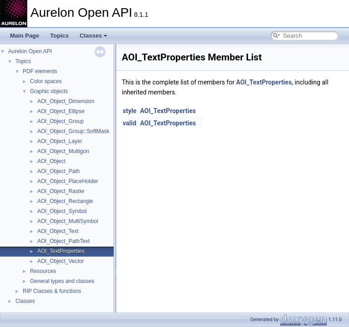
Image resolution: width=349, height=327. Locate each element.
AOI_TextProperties (61, 251)
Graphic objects (49, 91)
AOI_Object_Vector (60, 261)
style (129, 110)
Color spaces (46, 81)
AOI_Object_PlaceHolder (67, 181)
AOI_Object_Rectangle (65, 201)
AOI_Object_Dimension (65, 101)
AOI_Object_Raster (61, 191)
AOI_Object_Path (58, 171)
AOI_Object (51, 161)
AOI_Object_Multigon (63, 151)
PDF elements (40, 71)
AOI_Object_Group (60, 121)
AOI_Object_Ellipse (61, 111)
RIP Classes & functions (52, 291)
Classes (93, 35)
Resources (43, 271)
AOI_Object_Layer (59, 141)
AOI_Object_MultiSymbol (67, 221)
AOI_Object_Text (58, 231)
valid (129, 123)
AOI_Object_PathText (63, 241)
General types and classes (62, 281)
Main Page (24, 35)
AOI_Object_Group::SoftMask (73, 131)
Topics (59, 35)
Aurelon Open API (30, 51)
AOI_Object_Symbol (62, 211)
